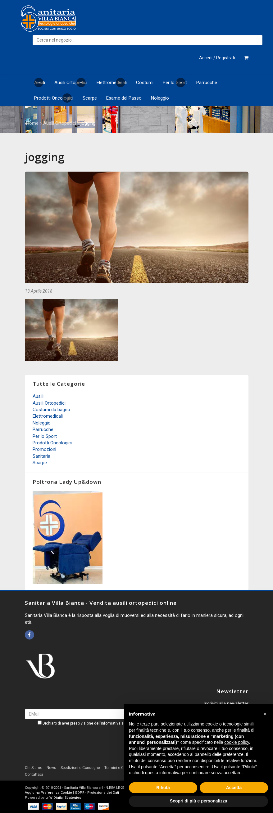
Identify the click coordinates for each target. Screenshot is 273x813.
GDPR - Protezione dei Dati (97, 793)
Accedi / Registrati (217, 57)
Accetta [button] (234, 787)
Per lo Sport (175, 82)
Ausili (39, 82)
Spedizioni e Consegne (80, 768)
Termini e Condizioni (121, 768)
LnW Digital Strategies (63, 798)
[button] (265, 714)
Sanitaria (41, 456)
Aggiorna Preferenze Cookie (48, 793)
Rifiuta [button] (163, 787)
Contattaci (34, 774)
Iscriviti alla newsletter (225, 703)
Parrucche (206, 82)
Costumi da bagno (51, 409)
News (51, 768)
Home (32, 123)
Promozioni (44, 449)
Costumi (144, 82)
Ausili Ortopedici (70, 82)
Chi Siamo (33, 768)
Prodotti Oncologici (53, 98)
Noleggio (160, 98)
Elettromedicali (112, 82)
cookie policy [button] (236, 742)
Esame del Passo (124, 98)
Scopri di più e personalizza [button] (198, 800)
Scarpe (90, 98)
